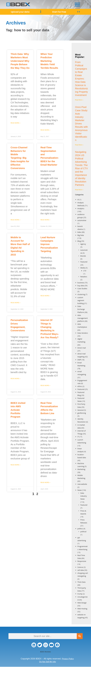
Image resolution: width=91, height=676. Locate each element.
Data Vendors (82, 333)
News (79, 490)
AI (78, 199)
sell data (80, 570)
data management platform (82, 318)
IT (78, 437)
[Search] (80, 636)
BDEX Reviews (45, 652)
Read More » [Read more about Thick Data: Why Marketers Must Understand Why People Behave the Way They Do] (15, 123)
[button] (77, 4)
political (83, 531)
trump (79, 594)
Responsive (81, 561)
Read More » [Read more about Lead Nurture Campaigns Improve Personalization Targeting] (45, 296)
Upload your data (20, 11)
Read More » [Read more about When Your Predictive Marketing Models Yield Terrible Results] (45, 130)
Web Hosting (82, 609)
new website (82, 484)
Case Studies (82, 288)
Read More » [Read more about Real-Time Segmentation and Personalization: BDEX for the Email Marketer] (45, 220)
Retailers (83, 277)
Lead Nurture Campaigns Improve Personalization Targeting (49, 244)
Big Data (80, 235)
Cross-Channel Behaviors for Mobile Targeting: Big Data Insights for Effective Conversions (20, 157)
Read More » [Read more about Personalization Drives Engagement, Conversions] (15, 378)
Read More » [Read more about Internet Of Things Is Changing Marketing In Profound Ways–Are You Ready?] (45, 385)
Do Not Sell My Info (47, 661)
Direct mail (81, 348)
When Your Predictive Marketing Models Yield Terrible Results (49, 61)
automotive (81, 220)
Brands (83, 256)
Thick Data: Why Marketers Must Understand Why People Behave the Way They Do (20, 61)
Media (82, 268)
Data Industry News (83, 496)
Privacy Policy (67, 659)
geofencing (81, 413)
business (80, 283)
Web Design (82, 603)
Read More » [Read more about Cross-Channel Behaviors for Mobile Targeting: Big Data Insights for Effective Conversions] (15, 220)
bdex (79, 232)
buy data (80, 285)
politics (80, 528)
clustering (81, 294)
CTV (84, 271)
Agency (83, 244)
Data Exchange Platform (81, 309)
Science (80, 567)
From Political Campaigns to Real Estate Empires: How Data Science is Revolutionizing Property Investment (81, 78)
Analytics (80, 208)
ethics (79, 386)
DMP (79, 360)
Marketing (81, 469)
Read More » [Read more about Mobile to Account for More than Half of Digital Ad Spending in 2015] (15, 303)
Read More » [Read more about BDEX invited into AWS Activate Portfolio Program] (15, 465)
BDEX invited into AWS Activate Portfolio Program (18, 410)
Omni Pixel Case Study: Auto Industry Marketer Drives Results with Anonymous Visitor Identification (81, 123)
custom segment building (80, 300)
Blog (79, 241)
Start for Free (60, 11)
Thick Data (81, 582)
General (80, 410)
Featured (83, 262)
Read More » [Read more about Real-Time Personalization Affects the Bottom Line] (45, 482)
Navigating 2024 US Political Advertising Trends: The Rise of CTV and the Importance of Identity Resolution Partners (81, 168)
